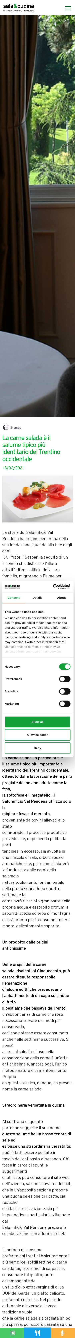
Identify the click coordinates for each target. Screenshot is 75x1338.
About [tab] (61, 597)
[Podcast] (62, 1333)
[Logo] (19, 8)
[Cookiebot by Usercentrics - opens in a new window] (53, 586)
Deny (37, 748)
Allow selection (37, 734)
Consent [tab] (13, 597)
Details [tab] (38, 597)
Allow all (37, 722)
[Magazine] (12, 1333)
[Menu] (66, 8)
